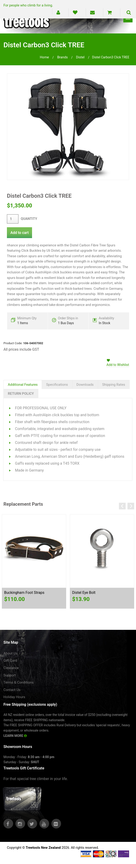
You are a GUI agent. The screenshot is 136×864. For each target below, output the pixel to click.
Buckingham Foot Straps (24, 592)
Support (9, 675)
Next (130, 506)
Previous (122, 506)
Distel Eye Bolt (83, 592)
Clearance (11, 668)
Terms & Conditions (18, 682)
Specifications (57, 385)
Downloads (85, 385)
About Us (10, 653)
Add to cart (19, 232)
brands (62, 57)
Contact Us (12, 690)
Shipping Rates (113, 385)
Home (44, 57)
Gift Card (10, 660)
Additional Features (23, 385)
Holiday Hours (14, 697)
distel (80, 57)
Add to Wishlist (117, 365)
